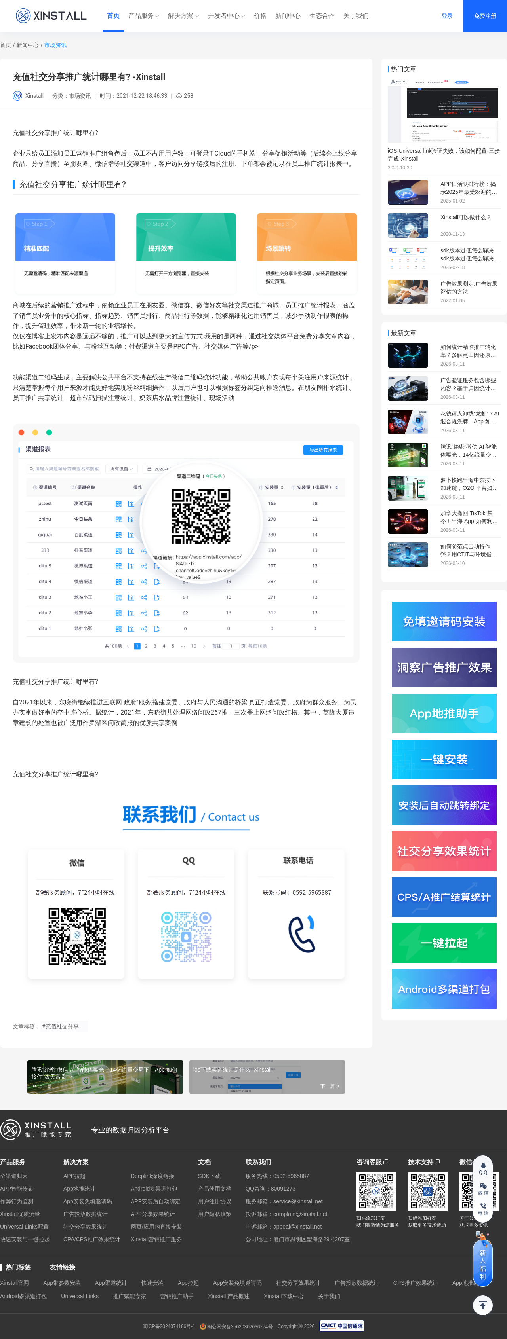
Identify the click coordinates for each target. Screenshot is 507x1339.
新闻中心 (288, 15)
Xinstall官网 (14, 1283)
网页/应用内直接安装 (156, 1226)
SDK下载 (209, 1176)
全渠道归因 (14, 1176)
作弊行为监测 (16, 1201)
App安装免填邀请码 (87, 1201)
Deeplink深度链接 (152, 1176)
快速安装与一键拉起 (25, 1239)
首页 (113, 15)
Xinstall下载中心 (284, 1296)
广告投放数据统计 (85, 1214)
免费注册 (485, 16)
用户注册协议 (214, 1201)
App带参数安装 (62, 1283)
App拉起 (188, 1283)
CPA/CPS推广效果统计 (91, 1239)
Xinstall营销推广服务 (156, 1239)
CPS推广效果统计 (415, 1283)
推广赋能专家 (129, 1296)
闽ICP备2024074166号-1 (169, 1326)
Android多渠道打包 (154, 1188)
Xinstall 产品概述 (229, 1296)
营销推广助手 (177, 1296)
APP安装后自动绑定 (156, 1201)
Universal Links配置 (24, 1226)
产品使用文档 (214, 1188)
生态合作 (322, 15)
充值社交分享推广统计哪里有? (55, 681)
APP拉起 (74, 1176)
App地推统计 (79, 1188)
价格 (260, 15)
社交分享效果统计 (85, 1226)
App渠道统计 (111, 1283)
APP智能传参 (16, 1188)
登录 (447, 16)
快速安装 (152, 1283)
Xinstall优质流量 (20, 1214)
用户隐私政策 (214, 1214)
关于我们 (356, 15)
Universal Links (80, 1296)
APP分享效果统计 (153, 1214)
